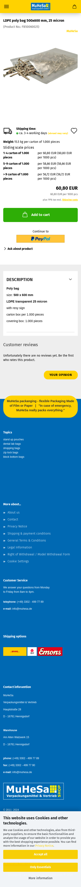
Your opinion (60, 375)
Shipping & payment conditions (29, 533)
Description (19, 279)
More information (40, 878)
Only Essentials (40, 867)
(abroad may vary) (58, 133)
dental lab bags (12, 443)
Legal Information (20, 547)
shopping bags (11, 448)
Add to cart (36, 214)
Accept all (40, 854)
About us (14, 512)
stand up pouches (13, 439)
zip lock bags (10, 452)
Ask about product (20, 249)
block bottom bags (13, 456)
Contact (13, 519)
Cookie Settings (18, 561)
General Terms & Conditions (27, 540)
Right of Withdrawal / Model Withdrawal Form (39, 554)
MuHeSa (72, 31)
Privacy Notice (44, 845)
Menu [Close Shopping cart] (6, 6)
